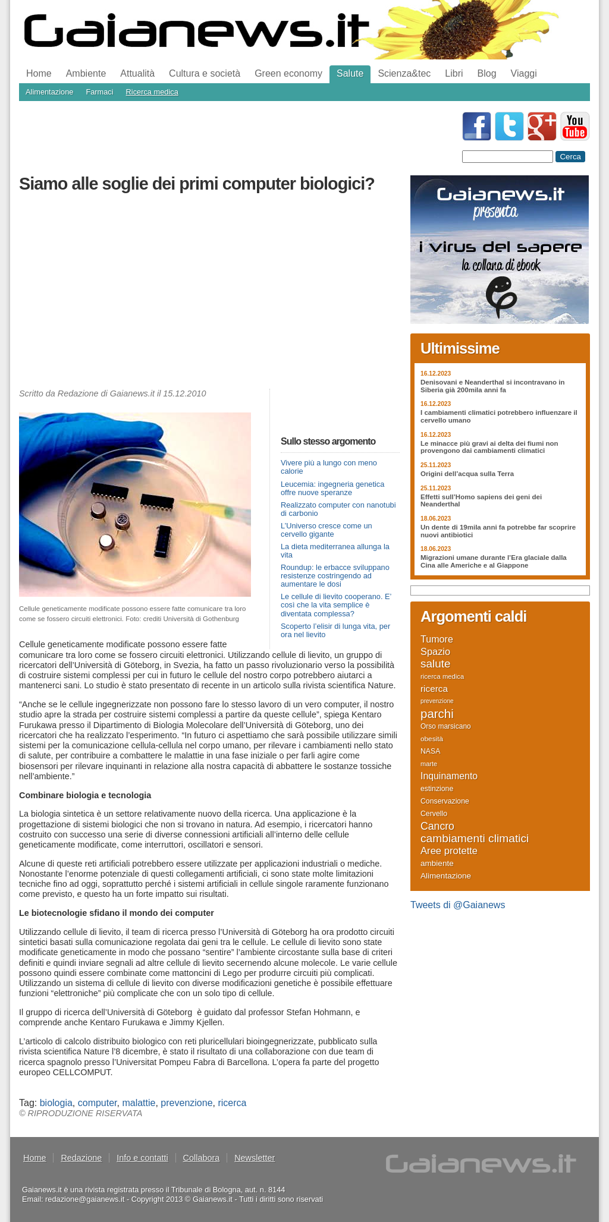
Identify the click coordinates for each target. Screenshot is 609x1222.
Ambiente (86, 73)
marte (428, 763)
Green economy (288, 73)
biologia (56, 1103)
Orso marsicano (445, 726)
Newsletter (254, 1158)
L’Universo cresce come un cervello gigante (326, 529)
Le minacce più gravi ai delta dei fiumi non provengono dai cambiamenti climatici (489, 447)
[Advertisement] (209, 293)
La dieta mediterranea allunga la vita (335, 550)
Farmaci (99, 91)
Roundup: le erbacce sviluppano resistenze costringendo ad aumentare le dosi (335, 575)
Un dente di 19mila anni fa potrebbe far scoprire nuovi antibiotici (498, 531)
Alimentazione (49, 91)
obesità (431, 738)
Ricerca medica (152, 91)
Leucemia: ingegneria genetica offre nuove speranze (332, 488)
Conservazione (444, 801)
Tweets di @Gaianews (457, 905)
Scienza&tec (404, 73)
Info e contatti (142, 1158)
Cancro (437, 826)
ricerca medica (442, 676)
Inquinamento (449, 776)
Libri (454, 73)
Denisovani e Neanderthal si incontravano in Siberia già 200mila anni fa (492, 386)
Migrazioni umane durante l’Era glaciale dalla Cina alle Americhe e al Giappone (493, 561)
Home (39, 73)
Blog (487, 73)
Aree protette (449, 851)
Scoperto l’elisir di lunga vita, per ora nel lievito (335, 630)
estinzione (436, 789)
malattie (138, 1103)
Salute (350, 73)
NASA (430, 751)
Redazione (81, 1158)
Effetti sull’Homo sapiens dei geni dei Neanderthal (481, 500)
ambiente (437, 863)
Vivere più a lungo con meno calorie (329, 466)
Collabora (201, 1158)
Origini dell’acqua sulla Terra (467, 473)
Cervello (433, 814)
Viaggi (524, 73)
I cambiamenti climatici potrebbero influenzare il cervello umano (498, 416)
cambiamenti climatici (474, 838)
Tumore (436, 639)
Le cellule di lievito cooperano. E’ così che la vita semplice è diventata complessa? (336, 605)
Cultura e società (204, 73)
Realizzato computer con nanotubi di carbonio (338, 509)
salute (435, 664)
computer (97, 1103)
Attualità (137, 73)
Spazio (435, 651)
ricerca (232, 1103)
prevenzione (186, 1103)
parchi (437, 714)
